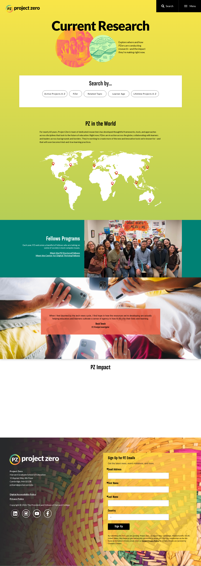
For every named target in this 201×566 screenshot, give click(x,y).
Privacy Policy (17, 498)
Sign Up (119, 526)
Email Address (114, 469)
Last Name (113, 497)
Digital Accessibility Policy (23, 494)
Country (112, 511)
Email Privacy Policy (150, 541)
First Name (113, 483)
